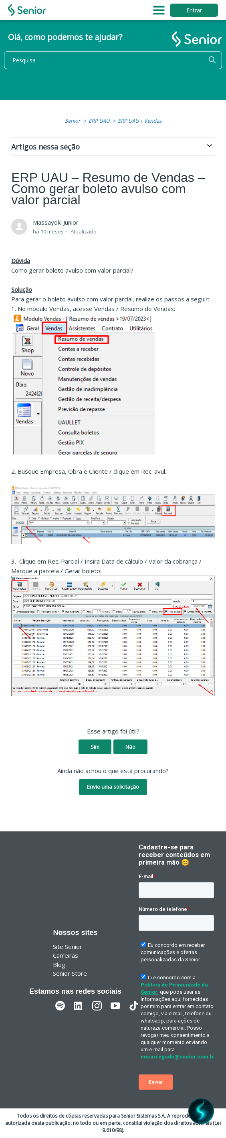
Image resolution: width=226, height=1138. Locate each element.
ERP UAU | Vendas (139, 120)
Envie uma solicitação (113, 786)
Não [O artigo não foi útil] (130, 746)
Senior (72, 120)
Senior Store (70, 973)
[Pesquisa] (113, 60)
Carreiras (65, 955)
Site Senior (67, 947)
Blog (59, 965)
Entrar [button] (194, 10)
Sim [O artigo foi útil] (95, 746)
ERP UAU (99, 120)
